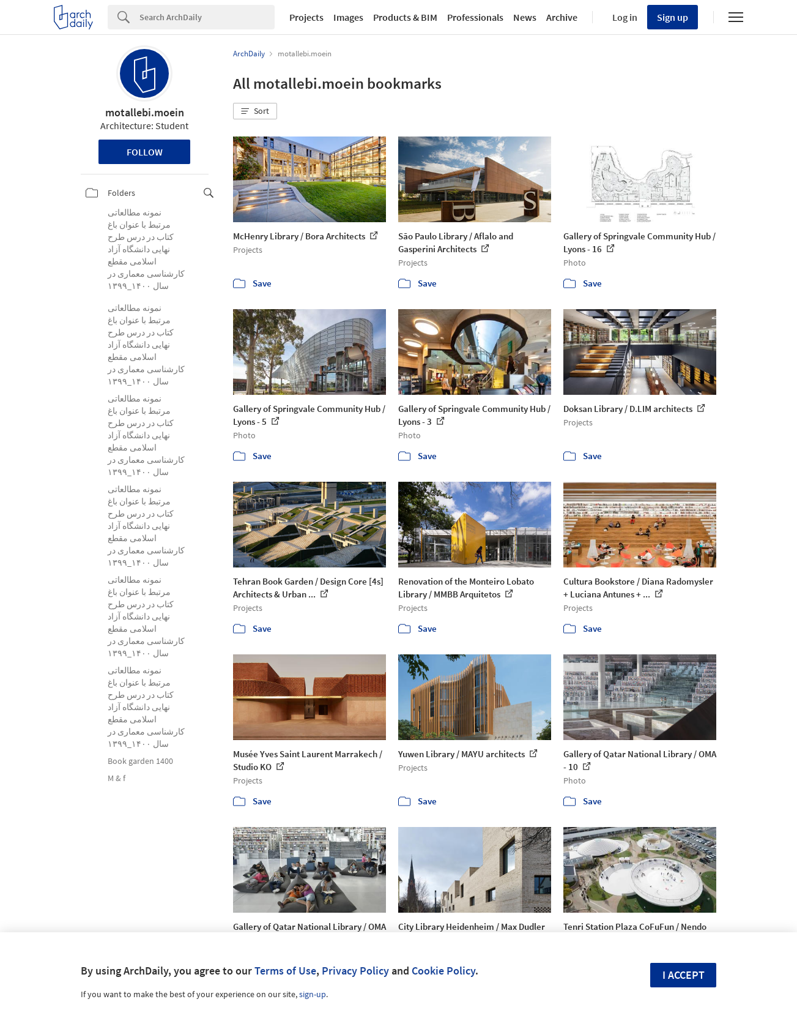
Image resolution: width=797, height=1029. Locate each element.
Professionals (475, 17)
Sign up (672, 17)
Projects (306, 17)
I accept (683, 975)
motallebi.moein (144, 112)
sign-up (312, 994)
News (524, 17)
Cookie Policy (443, 971)
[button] (255, 111)
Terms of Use (285, 971)
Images (348, 17)
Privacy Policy (355, 971)
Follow (145, 152)
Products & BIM (405, 17)
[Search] (207, 17)
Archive (561, 17)
